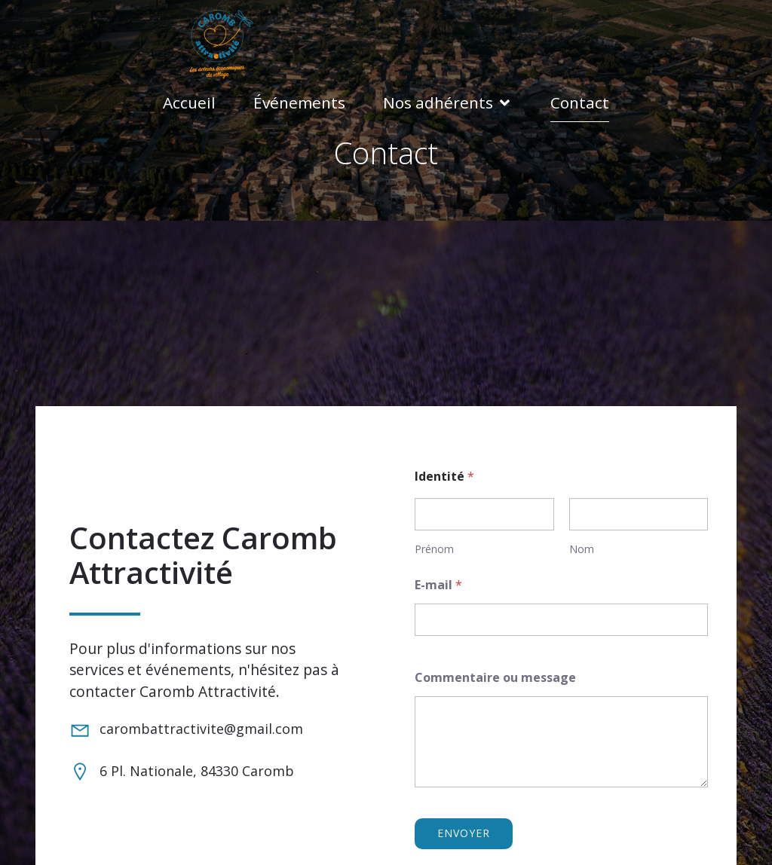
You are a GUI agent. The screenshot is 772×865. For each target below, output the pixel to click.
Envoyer (463, 831)
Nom (581, 547)
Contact (579, 101)
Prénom (434, 547)
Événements (299, 101)
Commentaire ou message (495, 676)
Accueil (189, 101)
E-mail (438, 583)
